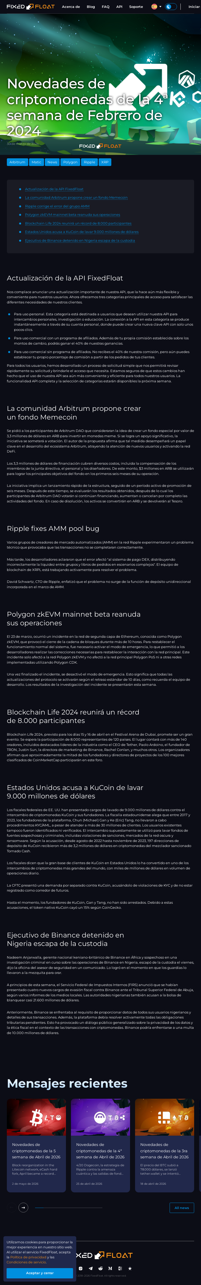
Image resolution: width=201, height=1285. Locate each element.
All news (181, 1208)
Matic (36, 162)
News (52, 162)
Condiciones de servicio (27, 1262)
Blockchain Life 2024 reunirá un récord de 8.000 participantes (78, 223)
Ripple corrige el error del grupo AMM (57, 206)
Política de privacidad (42, 1256)
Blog (91, 6)
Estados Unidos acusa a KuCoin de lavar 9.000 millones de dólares (81, 232)
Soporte (136, 6)
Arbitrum (17, 162)
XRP (104, 162)
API (119, 6)
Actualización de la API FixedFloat (54, 189)
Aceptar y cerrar (40, 1273)
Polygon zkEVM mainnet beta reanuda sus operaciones (72, 214)
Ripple (89, 162)
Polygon (70, 162)
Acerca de (71, 6)
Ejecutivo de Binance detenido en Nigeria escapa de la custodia (80, 240)
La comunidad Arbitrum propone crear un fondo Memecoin (76, 197)
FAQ (105, 6)
